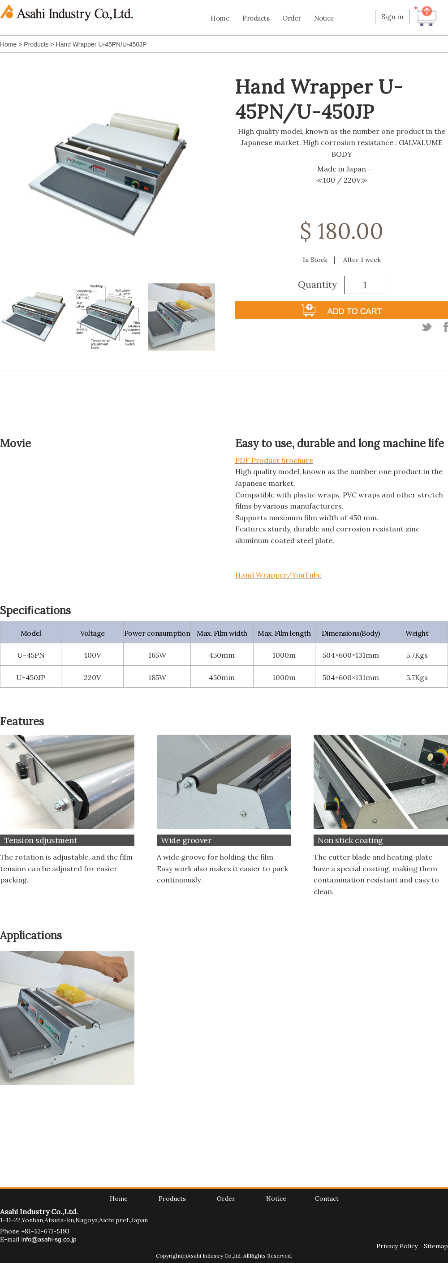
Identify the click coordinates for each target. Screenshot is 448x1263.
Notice (324, 18)
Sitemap (436, 1246)
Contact (327, 1198)
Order (291, 18)
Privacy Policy (397, 1246)
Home (220, 18)
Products (255, 18)
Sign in (392, 17)
